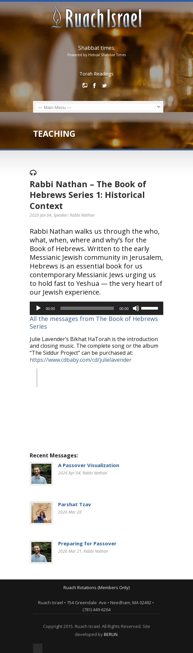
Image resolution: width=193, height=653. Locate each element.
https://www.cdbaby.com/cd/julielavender (81, 359)
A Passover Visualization (88, 465)
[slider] (87, 308)
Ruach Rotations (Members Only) (96, 587)
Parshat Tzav (74, 504)
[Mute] (136, 308)
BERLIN (111, 634)
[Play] (38, 308)
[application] (96, 308)
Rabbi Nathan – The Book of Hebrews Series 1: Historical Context (88, 194)
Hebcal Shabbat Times (107, 54)
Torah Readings (96, 74)
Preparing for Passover (87, 543)
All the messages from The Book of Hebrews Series (94, 322)
